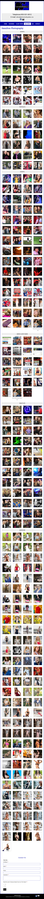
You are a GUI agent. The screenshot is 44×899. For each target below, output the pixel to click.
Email (4, 866)
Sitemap (28, 896)
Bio (33, 24)
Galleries (27, 24)
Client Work (19, 24)
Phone (4, 870)
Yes (5, 884)
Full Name (5, 862)
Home (5, 24)
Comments (5, 874)
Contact (37, 24)
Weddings (11, 24)
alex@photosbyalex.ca (24, 17)
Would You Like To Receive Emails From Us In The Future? (15, 882)
